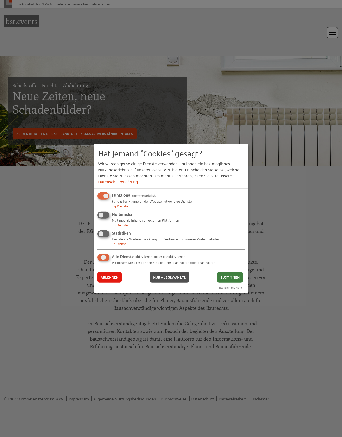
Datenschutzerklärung (118, 181)
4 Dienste (120, 206)
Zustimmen (230, 277)
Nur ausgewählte (169, 277)
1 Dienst (119, 244)
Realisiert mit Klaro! (231, 287)
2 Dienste (120, 225)
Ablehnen (109, 277)
